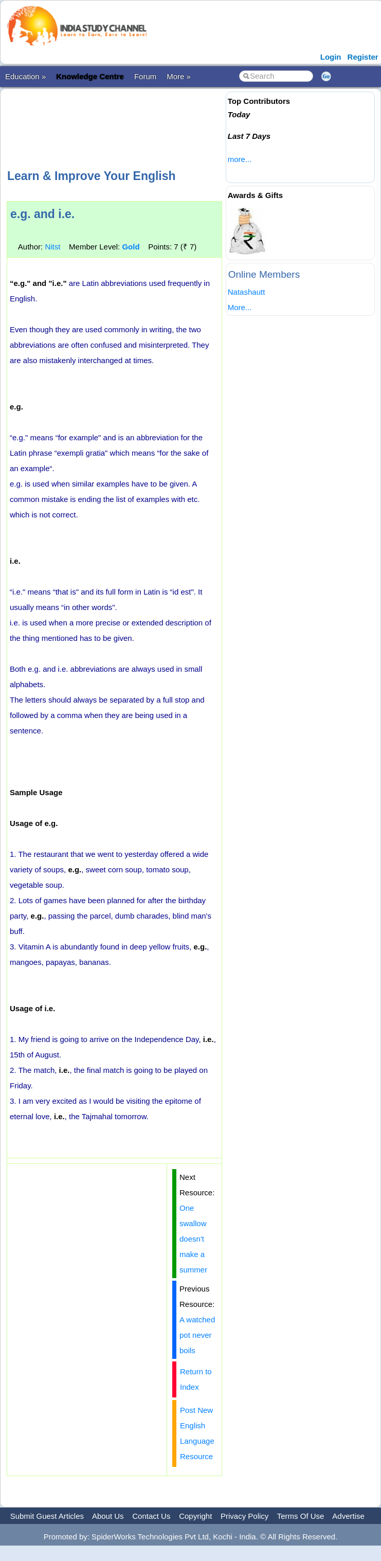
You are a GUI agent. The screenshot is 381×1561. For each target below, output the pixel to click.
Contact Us (151, 1516)
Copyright (195, 1516)
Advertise (348, 1516)
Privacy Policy (244, 1516)
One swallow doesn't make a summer (193, 1239)
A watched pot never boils (197, 1335)
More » (179, 76)
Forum (145, 76)
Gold (130, 246)
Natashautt (246, 292)
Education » (25, 76)
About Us (108, 1516)
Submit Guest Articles (47, 1516)
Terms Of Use (300, 1516)
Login (330, 56)
